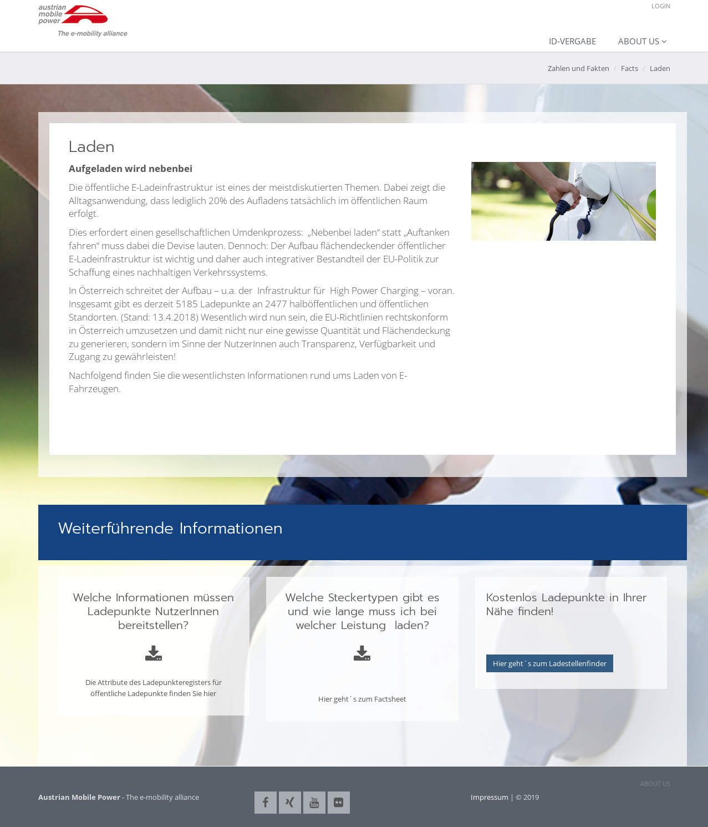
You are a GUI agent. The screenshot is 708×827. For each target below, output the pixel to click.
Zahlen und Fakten (578, 68)
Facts (629, 68)
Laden (660, 68)
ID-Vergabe (572, 41)
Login (660, 6)
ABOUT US (655, 783)
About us (638, 41)
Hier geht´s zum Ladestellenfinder (550, 663)
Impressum (489, 797)
